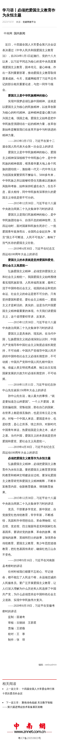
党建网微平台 (29, 21)
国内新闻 (19, 33)
